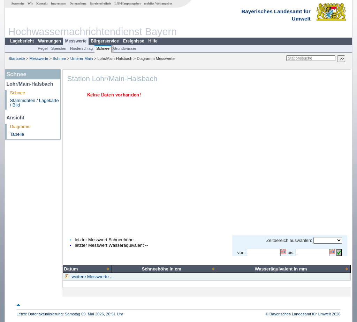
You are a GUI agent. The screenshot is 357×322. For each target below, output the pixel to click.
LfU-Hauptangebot (127, 3)
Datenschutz (77, 3)
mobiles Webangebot (158, 3)
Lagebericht (22, 41)
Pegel (43, 48)
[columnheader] (87, 269)
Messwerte (75, 41)
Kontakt (42, 3)
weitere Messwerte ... (92, 276)
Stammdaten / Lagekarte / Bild (34, 103)
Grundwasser (124, 48)
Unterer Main (81, 58)
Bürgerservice (105, 41)
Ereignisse (133, 41)
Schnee (102, 48)
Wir (30, 3)
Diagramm (20, 126)
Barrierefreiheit (100, 3)
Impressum (58, 3)
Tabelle (17, 134)
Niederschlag (81, 48)
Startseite (18, 3)
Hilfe (153, 41)
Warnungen (49, 41)
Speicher (59, 48)
